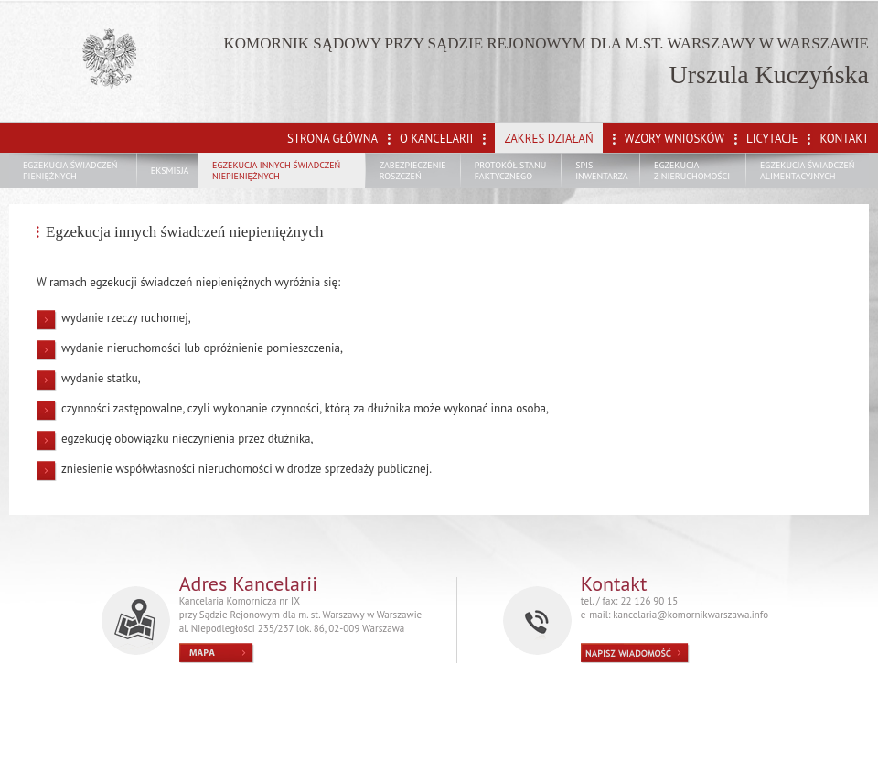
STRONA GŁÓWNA (332, 138)
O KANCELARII (436, 138)
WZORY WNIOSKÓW (674, 138)
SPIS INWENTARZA (601, 170)
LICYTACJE (772, 138)
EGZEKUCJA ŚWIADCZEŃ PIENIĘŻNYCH (70, 170)
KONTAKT (844, 138)
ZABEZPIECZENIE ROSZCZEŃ (413, 170)
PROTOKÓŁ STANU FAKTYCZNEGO (511, 170)
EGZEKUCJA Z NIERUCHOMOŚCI (692, 170)
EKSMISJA (170, 171)
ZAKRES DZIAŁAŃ (548, 138)
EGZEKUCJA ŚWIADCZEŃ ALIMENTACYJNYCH (807, 170)
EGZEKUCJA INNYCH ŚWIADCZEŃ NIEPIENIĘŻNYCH (276, 170)
